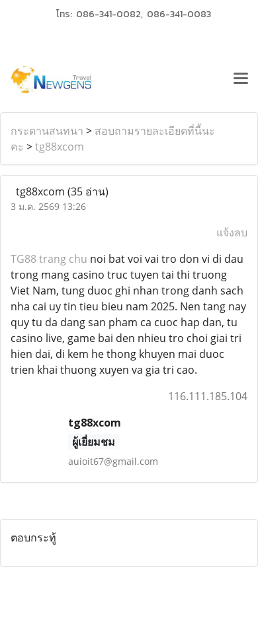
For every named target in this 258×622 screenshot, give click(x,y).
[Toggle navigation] (240, 79)
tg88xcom (59, 146)
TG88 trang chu (49, 259)
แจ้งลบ (231, 232)
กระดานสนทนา (47, 130)
